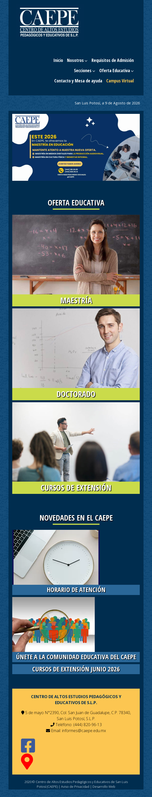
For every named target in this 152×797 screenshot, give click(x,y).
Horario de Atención (76, 589)
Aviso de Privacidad (75, 786)
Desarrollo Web (103, 786)
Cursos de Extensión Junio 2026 (76, 669)
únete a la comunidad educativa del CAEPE (76, 656)
